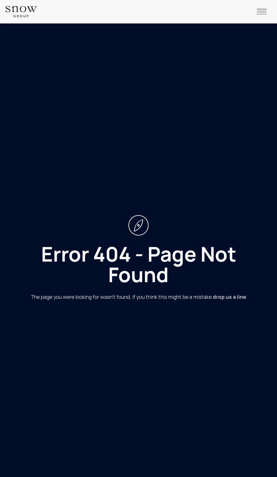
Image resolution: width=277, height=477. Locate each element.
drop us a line (229, 296)
